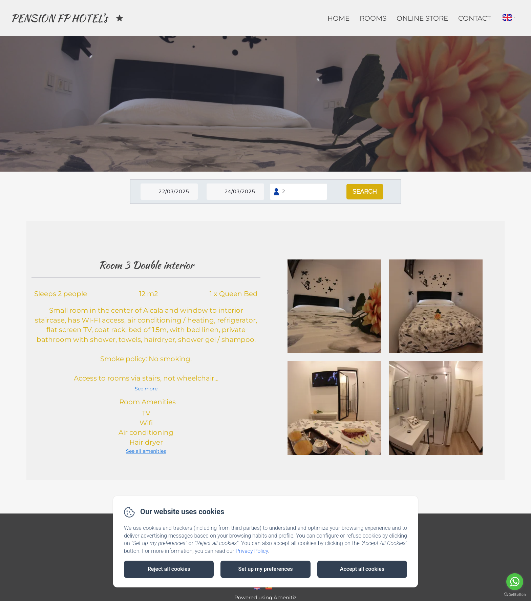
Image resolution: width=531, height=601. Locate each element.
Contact (474, 18)
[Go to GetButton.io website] (515, 594)
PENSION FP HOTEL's (59, 18)
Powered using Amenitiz (265, 597)
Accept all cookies (362, 569)
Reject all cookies (169, 569)
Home (338, 18)
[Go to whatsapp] (514, 581)
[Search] (364, 191)
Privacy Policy (252, 551)
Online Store (422, 18)
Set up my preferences (265, 569)
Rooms (373, 18)
